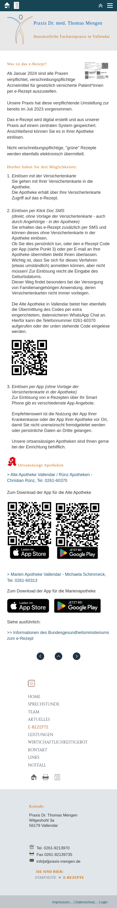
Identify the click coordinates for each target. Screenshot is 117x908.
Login (103, 902)
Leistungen (40, 734)
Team (33, 712)
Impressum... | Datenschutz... (75, 902)
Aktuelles (39, 719)
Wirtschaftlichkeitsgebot (58, 742)
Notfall (37, 765)
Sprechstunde (43, 704)
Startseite (45, 877)
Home (34, 696)
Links (33, 757)
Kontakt (37, 750)
